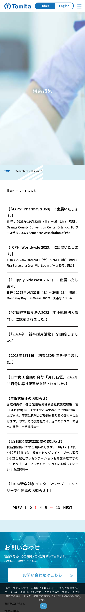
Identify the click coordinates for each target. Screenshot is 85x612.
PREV (17, 507)
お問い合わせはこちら (42, 575)
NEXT (67, 507)
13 (58, 507)
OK (43, 606)
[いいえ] (80, 598)
